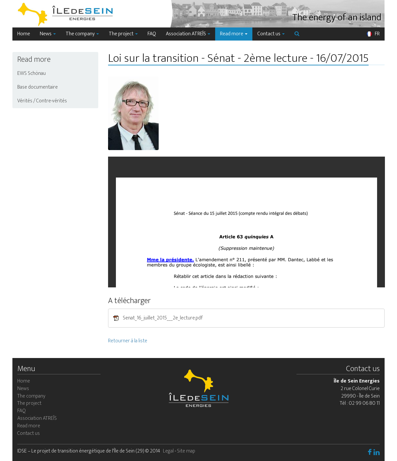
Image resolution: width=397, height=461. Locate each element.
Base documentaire (37, 87)
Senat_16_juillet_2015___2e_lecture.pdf (158, 317)
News (48, 33)
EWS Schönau (31, 73)
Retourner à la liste (127, 340)
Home (23, 33)
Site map (186, 451)
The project (123, 33)
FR (373, 33)
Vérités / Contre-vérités (42, 100)
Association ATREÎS (188, 33)
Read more (233, 33)
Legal (168, 451)
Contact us (271, 33)
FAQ (152, 33)
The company (82, 33)
